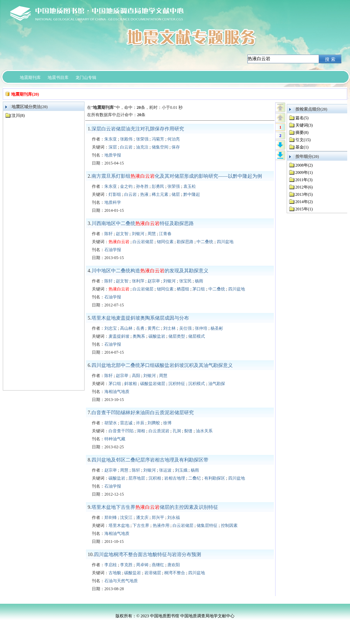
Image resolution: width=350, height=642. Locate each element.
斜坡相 (130, 383)
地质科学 (112, 202)
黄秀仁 (154, 328)
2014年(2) (304, 201)
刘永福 (173, 517)
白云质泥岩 (159, 430)
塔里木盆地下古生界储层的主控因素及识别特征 (155, 507)
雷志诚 (126, 422)
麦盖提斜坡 (119, 336)
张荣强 (142, 139)
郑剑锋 (110, 517)
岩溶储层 (152, 572)
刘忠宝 (110, 328)
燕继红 (158, 564)
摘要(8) (302, 132)
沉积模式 (196, 383)
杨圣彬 (216, 328)
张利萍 (138, 281)
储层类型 (176, 336)
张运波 (165, 470)
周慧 (152, 233)
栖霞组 (183, 289)
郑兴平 (158, 517)
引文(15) (303, 139)
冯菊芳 (158, 139)
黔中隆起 (191, 194)
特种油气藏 (114, 438)
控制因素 (229, 525)
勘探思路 (185, 241)
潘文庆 (142, 517)
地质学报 (112, 155)
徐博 (167, 422)
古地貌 (115, 572)
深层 (113, 147)
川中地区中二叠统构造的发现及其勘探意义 (150, 270)
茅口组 (198, 289)
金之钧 (126, 186)
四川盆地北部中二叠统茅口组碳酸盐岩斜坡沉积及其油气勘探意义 (162, 365)
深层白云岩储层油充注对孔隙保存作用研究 (138, 128)
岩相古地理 (174, 478)
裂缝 (188, 430)
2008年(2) (304, 165)
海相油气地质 (116, 391)
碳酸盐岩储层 (152, 383)
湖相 (141, 430)
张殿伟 (126, 139)
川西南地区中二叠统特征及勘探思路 (143, 223)
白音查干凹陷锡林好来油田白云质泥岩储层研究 (143, 412)
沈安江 (126, 517)
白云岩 (126, 147)
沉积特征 (176, 383)
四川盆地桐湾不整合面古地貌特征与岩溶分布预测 (147, 554)
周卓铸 (142, 564)
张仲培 (201, 328)
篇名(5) (302, 117)
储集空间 (160, 147)
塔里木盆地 (119, 525)
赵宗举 (154, 281)
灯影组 (115, 194)
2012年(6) (304, 187)
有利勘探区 (214, 478)
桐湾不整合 (174, 572)
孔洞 (177, 430)
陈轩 (108, 233)
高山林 (126, 328)
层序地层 (136, 478)
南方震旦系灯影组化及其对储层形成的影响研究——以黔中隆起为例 (177, 176)
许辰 (140, 422)
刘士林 (169, 328)
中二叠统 (205, 241)
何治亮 (173, 139)
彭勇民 (158, 186)
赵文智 (122, 233)
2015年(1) (304, 209)
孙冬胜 (142, 186)
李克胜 (126, 564)
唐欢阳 (173, 564)
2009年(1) (304, 172)
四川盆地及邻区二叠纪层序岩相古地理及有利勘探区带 (150, 460)
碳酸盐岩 (157, 336)
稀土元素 (160, 194)
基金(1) (302, 147)
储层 (176, 194)
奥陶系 (139, 336)
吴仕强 (185, 328)
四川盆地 (225, 241)
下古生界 (141, 525)
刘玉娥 (181, 470)
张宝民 (185, 281)
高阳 (136, 375)
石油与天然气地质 (121, 580)
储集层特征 (207, 525)
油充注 (142, 147)
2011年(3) (304, 179)
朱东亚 (110, 139)
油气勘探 (216, 383)
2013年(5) (304, 194)
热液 (144, 194)
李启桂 (110, 564)
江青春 (165, 233)
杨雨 (199, 281)
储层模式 (196, 336)
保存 (176, 147)
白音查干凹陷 (121, 430)
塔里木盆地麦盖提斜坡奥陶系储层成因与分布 (140, 318)
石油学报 (112, 249)
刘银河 (138, 233)
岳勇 (140, 328)
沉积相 (155, 478)
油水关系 (204, 430)
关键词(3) (304, 125)
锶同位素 (165, 241)
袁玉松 (189, 186)
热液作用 (161, 525)
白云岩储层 (143, 241)
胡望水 (110, 422)
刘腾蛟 (154, 422)
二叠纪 (194, 478)
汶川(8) (18, 115)
